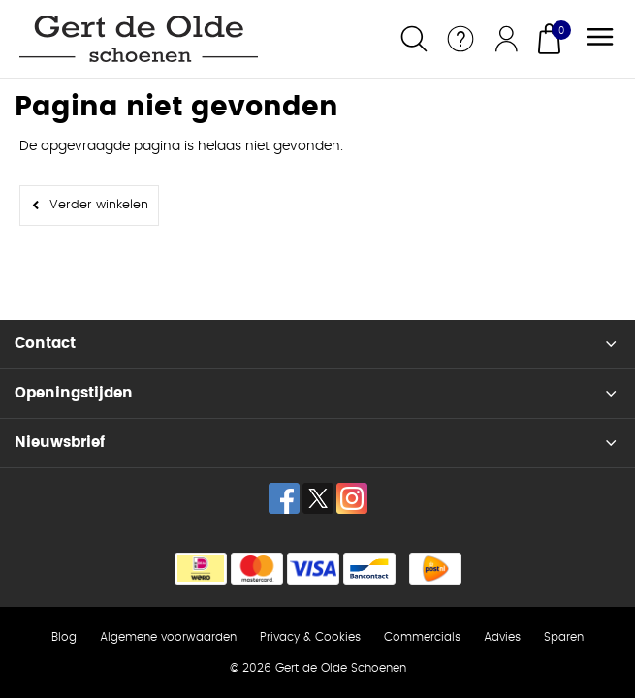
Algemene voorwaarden (168, 637)
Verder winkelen (98, 205)
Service (460, 38)
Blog (64, 637)
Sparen (564, 637)
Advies (502, 637)
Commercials (422, 637)
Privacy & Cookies (310, 637)
